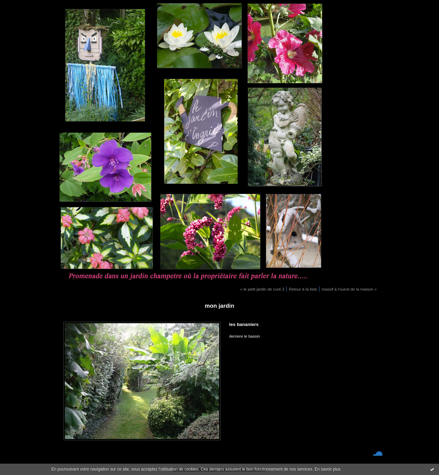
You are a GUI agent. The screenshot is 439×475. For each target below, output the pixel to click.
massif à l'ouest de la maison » (349, 289)
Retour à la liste (303, 289)
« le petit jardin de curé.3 (262, 289)
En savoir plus (327, 469)
